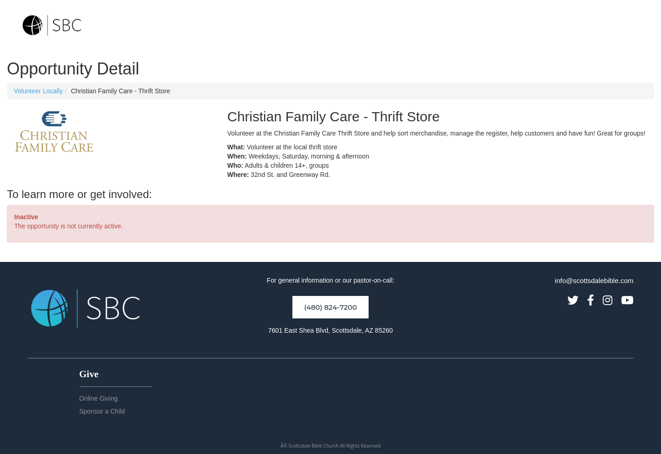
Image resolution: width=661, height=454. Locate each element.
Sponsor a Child (102, 411)
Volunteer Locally (38, 91)
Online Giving (98, 398)
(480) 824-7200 (330, 307)
